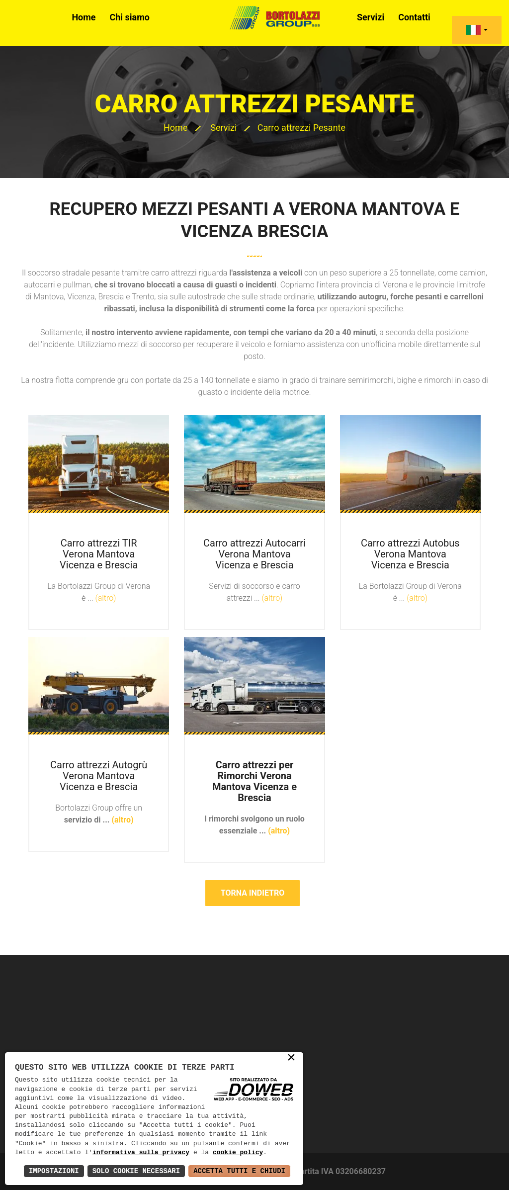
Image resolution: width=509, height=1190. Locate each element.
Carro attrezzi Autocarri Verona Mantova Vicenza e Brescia (254, 554)
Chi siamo (130, 17)
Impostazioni (54, 1171)
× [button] (291, 1058)
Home (83, 17)
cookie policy (238, 1152)
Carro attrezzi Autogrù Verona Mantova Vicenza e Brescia (98, 776)
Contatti (414, 17)
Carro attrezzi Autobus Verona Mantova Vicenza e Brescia (410, 554)
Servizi (370, 17)
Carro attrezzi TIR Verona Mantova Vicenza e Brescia (99, 554)
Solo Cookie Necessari (136, 1171)
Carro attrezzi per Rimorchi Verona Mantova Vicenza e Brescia (254, 781)
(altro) (105, 598)
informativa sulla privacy (140, 1152)
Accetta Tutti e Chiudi (239, 1171)
